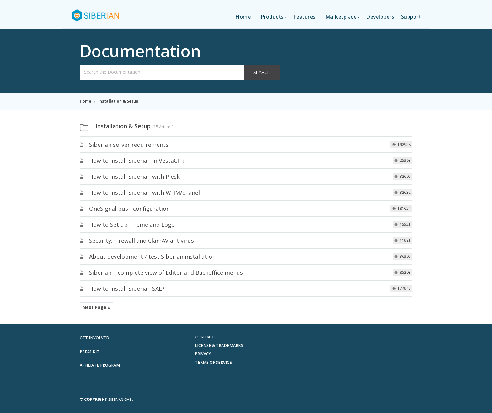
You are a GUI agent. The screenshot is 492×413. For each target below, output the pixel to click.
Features (304, 16)
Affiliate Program (100, 365)
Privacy (203, 354)
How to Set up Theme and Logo (132, 224)
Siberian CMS (120, 399)
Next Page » (96, 307)
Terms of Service (213, 362)
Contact (204, 337)
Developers (380, 16)
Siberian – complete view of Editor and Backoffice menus (166, 272)
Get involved (94, 338)
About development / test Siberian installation (152, 256)
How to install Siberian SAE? (126, 288)
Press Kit (89, 351)
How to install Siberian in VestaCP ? (137, 160)
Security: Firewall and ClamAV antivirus (141, 240)
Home (243, 16)
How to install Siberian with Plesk (134, 176)
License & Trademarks (219, 345)
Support (411, 16)
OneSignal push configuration (129, 208)
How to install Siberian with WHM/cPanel (144, 192)
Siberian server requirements (128, 144)
